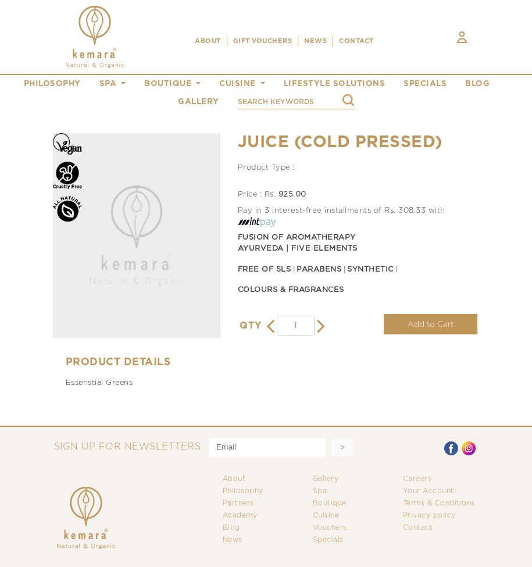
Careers (417, 479)
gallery (198, 101)
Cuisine (326, 515)
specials (425, 83)
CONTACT (356, 41)
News (232, 540)
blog (477, 83)
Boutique (330, 503)
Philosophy (243, 491)
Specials (328, 540)
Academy (240, 515)
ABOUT (208, 41)
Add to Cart (431, 324)
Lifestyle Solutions (334, 83)
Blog (231, 528)
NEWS (315, 41)
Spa (320, 491)
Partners (238, 503)
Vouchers (330, 528)
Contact (418, 528)
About (234, 479)
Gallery (326, 479)
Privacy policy (429, 515)
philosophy (52, 83)
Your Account (428, 491)
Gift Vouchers (262, 41)
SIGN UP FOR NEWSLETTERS (127, 447)
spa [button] (109, 83)
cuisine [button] (238, 83)
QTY (251, 326)
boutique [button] (169, 83)
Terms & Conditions (439, 503)
